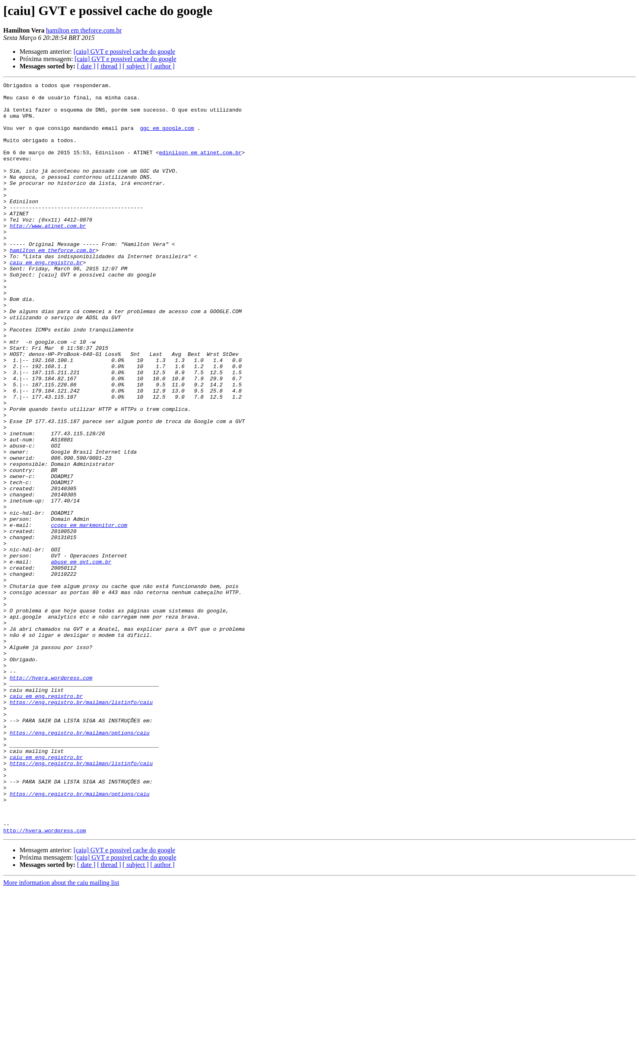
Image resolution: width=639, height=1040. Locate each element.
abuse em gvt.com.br (81, 658)
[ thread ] (109, 66)
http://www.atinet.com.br (48, 255)
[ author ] (162, 66)
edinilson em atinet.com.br (200, 167)
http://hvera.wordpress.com (51, 797)
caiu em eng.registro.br (46, 299)
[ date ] (86, 66)
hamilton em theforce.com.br (84, 30)
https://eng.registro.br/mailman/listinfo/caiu (81, 826)
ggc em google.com (167, 137)
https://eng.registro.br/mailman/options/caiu (80, 863)
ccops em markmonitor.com (89, 614)
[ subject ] (136, 66)
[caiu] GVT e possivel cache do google (124, 51)
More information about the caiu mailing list (61, 1032)
